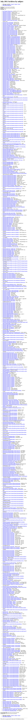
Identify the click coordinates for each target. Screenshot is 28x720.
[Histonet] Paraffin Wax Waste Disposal (10, 353)
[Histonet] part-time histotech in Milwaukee (11, 358)
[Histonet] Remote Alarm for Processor (10, 528)
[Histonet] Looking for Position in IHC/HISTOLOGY (12, 285)
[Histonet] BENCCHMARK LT (8, 58)
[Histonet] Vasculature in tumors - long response (11, 643)
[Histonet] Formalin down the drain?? (10, 175)
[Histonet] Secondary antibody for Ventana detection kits (13, 584)
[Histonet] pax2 (6, 360)
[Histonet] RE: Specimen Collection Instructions (11, 483)
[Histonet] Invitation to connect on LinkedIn (11, 230)
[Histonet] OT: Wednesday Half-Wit (9, 341)
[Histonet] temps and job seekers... (9, 605)
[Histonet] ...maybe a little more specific (10, 20)
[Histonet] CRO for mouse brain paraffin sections (12, 141)
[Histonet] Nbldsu (6, 331)
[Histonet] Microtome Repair (8, 310)
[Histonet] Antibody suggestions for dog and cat (11, 38)
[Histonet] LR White (6, 292)
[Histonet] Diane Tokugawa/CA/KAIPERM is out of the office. (14, 144)
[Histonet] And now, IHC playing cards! (10, 30)
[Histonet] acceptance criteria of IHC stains (11, 25)
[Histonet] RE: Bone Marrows (8, 422)
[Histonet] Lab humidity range (8, 250)
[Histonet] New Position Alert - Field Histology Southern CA (14, 333)
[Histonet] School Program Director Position (11, 582)
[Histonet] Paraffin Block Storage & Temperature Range (13, 350)
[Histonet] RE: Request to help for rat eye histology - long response (15, 476)
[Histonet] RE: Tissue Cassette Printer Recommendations (13, 489)
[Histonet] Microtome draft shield (9, 299)
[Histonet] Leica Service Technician (9, 274)
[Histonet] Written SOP (7, 701)
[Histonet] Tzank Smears (7, 635)
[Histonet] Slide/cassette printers (9, 591)
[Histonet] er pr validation (7, 166)
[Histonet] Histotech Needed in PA (9, 205)
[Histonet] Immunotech (7, 225)
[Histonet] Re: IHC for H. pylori (9, 461)
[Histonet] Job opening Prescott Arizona (10, 244)
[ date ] (19, 4)
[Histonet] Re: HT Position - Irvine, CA (10, 460)
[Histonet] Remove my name (8, 532)
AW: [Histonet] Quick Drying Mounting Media (11, 705)
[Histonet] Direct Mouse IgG (8, 149)
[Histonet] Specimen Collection (8, 596)
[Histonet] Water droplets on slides (9, 658)
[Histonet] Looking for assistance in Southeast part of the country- (15, 286)
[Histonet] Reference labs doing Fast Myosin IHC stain (13, 519)
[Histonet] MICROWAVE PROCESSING (10, 313)
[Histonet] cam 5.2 (6, 81)
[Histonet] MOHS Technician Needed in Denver (11, 320)
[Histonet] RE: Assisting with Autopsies (10, 409)
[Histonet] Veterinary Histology (8, 652)
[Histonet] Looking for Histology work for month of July (13, 288)
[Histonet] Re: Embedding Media (9, 436)
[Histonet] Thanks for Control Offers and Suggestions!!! (13, 617)
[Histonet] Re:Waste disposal (8, 512)
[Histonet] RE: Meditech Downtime (9, 464)
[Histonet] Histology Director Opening (10, 201)
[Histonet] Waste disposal (7, 653)
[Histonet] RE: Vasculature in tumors (9, 507)
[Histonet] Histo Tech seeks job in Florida (10, 195)
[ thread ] (12, 4)
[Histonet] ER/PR (6, 168)
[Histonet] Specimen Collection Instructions (11, 597)
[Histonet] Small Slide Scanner (8, 593)
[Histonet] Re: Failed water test (8, 444)
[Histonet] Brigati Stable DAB (8, 78)
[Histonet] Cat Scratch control (8, 88)
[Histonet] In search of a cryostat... (9, 227)
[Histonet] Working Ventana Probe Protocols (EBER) (12, 697)
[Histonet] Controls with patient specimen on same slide (13, 102)
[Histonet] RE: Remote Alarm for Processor (11, 474)
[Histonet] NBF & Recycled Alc (9, 325)
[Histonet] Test (5, 611)
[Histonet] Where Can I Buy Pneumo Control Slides (12, 686)
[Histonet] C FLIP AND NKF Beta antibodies (11, 80)
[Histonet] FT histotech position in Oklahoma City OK (13, 186)
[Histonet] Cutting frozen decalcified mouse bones (12, 143)
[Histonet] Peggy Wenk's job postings (9, 363)
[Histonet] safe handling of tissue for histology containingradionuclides (11, 574)
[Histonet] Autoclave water (8, 53)
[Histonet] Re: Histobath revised (9, 446)
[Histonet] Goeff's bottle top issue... (9, 190)
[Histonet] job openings (7, 245)
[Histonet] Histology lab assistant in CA (10, 202)
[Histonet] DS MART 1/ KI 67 (8, 151)
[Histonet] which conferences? (8, 692)
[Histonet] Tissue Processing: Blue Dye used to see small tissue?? (15, 631)
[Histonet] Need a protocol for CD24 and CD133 (12, 332)
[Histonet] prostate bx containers (9, 377)
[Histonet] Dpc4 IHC (7, 150)
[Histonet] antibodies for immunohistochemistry (11, 36)
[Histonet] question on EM (8, 392)
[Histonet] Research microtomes (9, 550)
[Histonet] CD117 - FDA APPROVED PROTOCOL (12, 90)
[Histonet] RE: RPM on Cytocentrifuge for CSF (11, 478)
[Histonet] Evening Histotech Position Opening (11, 169)
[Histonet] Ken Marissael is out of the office (11, 246)
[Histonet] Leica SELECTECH (8, 273)
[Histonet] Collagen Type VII (8, 96)
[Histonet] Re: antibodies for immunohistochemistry (12, 407)
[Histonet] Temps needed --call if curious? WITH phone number (14, 607)
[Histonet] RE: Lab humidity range (9, 462)
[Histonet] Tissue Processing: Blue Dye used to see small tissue (14, 629)
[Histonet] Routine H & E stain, (8, 563)
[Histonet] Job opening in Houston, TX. (10, 243)
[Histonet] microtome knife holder (9, 305)
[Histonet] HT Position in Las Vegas (9, 214)
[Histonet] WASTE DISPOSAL (8, 655)
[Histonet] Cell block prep (7, 92)
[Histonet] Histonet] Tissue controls (9, 203)
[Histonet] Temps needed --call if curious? (10, 606)
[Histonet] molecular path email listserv (10, 321)
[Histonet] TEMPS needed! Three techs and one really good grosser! (15, 609)
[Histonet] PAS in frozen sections (9, 359)
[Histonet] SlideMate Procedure (8, 592)
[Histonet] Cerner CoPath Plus (8, 93)
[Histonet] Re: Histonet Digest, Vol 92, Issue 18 (11, 450)
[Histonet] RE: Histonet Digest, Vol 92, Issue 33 (11, 454)
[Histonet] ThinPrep (6, 620)
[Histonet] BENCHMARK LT (8, 59)
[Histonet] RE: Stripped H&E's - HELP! (10, 488)
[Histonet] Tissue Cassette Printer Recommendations (12, 623)
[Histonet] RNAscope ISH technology (10, 562)
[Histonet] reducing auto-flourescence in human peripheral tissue (14, 517)
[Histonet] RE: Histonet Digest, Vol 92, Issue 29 (11, 452)
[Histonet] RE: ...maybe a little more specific (11, 401)
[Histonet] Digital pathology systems (9, 148)
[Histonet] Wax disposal (7, 659)
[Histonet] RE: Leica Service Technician (10, 399)
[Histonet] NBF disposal (7, 326)
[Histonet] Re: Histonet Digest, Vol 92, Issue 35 (11, 455)
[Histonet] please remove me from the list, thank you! (12, 364)
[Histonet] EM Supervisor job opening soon (11, 156)
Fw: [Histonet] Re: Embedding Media (10, 710)
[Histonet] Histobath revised (8, 198)
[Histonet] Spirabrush (7, 600)
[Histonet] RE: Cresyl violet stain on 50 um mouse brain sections (14, 430)
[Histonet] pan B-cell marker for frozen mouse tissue (12, 348)
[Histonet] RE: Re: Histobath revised (9, 472)
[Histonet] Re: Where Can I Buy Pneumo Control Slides (13, 510)
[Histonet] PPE (5, 373)
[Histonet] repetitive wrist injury (9, 534)
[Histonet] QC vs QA (7, 387)
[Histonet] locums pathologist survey (9, 284)
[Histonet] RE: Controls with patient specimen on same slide (14, 424)
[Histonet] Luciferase (7, 295)
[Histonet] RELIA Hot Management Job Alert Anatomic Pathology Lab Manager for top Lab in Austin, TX (15, 527)
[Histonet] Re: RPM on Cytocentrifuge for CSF (11, 479)
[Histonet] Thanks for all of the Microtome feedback (12, 613)
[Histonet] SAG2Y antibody (8, 580)
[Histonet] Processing (7, 374)
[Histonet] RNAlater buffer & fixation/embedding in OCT (13, 560)
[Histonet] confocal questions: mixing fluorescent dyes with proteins (15, 97)
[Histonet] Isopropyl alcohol (8, 239)
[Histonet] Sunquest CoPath (8, 604)
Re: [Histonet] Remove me (8, 11)
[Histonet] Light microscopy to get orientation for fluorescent (14, 278)
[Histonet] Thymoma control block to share (11, 621)
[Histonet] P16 (5, 345)
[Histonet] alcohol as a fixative (8, 27)
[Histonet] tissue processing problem (9, 628)
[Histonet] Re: (5, 395)
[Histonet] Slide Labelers (7, 589)
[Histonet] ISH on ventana (7, 238)
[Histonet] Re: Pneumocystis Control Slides (11, 400)
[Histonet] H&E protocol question (9, 191)
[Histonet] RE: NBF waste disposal (9, 468)
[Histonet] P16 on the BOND (8, 346)
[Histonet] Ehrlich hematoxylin (8, 154)
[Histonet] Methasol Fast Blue (8, 298)
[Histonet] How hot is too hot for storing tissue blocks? (13, 209)
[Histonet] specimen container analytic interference (12, 598)
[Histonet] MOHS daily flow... (8, 317)
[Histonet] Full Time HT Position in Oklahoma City (12, 188)
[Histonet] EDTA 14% (7, 152)
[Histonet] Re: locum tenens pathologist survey (11, 463)
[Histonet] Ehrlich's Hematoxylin (9, 155)
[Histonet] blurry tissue (7, 69)
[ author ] (16, 4)
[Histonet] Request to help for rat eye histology (11, 547)
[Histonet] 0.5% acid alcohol (8, 22)
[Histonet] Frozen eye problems (8, 185)
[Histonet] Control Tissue (7, 101)
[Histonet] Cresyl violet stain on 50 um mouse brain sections (14, 137)
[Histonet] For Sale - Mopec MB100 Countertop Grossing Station (15, 173)
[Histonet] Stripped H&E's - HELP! (9, 601)
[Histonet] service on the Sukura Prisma (10, 586)
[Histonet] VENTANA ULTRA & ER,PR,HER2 (11, 650)
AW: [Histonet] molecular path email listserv (11, 704)
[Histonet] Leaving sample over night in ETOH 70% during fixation (15, 260)
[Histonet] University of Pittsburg (9, 638)
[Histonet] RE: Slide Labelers (8, 480)
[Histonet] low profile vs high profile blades (11, 290)
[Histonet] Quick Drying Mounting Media (10, 393)
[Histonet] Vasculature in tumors (9, 639)
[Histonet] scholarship (7, 581)
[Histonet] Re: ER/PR (7, 443)
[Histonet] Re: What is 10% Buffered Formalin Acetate (13, 508)
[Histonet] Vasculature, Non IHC (9, 648)
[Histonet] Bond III (6, 73)
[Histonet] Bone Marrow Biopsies (9, 74)
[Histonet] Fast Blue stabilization (9, 171)
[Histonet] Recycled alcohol (8, 513)
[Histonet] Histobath (6, 197)
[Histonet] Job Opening (7, 242)
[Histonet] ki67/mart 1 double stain (9, 248)
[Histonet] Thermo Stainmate (8, 619)
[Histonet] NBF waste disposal (8, 327)
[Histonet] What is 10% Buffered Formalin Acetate (12, 660)
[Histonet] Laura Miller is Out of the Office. (11, 256)
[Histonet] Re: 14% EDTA (7, 406)
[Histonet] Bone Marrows (7, 75)
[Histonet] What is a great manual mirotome (11, 667)
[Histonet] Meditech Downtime (8, 297)
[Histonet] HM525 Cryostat (8, 208)
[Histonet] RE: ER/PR (7, 442)
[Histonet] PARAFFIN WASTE (8, 352)
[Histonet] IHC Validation (7, 223)
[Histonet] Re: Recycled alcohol (9, 473)
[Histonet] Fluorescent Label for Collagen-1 (11, 172)
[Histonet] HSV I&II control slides (9, 213)
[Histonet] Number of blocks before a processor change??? (13, 335)
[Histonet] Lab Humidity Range (8, 252)
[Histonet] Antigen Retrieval (8, 44)
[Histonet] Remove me (7, 529)
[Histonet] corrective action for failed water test (11, 133)
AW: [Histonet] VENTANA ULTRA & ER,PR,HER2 (12, 708)
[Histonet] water (6, 656)
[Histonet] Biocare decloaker (8, 61)
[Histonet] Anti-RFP (6, 35)
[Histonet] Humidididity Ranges (9, 217)
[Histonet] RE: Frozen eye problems (9, 445)
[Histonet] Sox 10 (6, 594)
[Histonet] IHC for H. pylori (8, 218)
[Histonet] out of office (7, 343)
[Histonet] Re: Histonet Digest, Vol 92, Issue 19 (11, 451)
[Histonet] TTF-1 (6, 633)
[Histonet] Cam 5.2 (6, 86)
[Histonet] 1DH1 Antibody (8, 24)
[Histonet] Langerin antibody (8, 255)
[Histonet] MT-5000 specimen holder (9, 324)
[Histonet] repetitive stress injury (9, 533)
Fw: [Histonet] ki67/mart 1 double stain (10, 709)
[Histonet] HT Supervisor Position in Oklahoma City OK (13, 215)
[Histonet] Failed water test (8, 170)
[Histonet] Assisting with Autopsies (9, 49)
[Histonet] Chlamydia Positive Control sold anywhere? (13, 94)
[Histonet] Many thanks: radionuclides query (11, 296)
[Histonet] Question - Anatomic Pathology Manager (12, 390)
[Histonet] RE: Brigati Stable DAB (9, 423)
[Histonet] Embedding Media (8, 162)
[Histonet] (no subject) (7, 12)
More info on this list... (7, 5)
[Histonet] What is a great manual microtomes (11, 664)
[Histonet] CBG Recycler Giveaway (9, 89)
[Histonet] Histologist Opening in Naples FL (11, 200)
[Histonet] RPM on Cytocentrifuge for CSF (11, 572)
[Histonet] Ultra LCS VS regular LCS (10, 636)
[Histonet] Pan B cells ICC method (9, 347)
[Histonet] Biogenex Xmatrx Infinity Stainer (11, 68)
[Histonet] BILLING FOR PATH (9, 60)
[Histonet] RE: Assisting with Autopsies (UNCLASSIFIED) (14, 420)
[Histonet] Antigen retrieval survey (9, 45)
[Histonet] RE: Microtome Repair (9, 466)
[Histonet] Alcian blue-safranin (8, 26)
